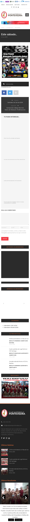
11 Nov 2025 (12, 356)
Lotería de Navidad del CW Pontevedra (12, 180)
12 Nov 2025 (12, 344)
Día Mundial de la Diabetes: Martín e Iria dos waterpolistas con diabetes (14, 202)
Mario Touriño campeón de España (12, 138)
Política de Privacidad (13, 515)
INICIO (3, 4)
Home (2, 27)
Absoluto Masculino (15, 353)
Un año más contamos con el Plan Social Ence (14, 159)
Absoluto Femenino (14, 340)
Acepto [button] (11, 519)
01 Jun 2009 (4, 37)
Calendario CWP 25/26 (10, 325)
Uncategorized (9, 27)
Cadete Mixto (13, 367)
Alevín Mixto (24, 353)
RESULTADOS (9, 4)
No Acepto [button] (18, 519)
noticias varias (9, 84)
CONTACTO (24, 4)
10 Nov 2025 (12, 369)
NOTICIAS (17, 4)
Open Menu (27, 14)
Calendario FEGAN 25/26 (11, 327)
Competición (24, 340)
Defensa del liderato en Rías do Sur (19, 338)
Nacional (11, 342)
